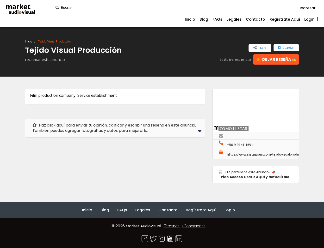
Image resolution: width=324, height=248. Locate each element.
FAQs (217, 19)
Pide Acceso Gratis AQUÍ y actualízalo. (255, 177)
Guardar (286, 48)
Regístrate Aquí (284, 19)
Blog (203, 19)
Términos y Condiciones (185, 226)
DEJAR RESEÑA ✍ (276, 59)
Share (259, 47)
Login (309, 19)
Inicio (190, 19)
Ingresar (308, 8)
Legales (234, 19)
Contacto (255, 19)
